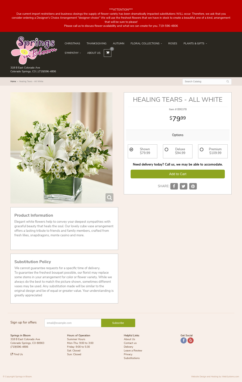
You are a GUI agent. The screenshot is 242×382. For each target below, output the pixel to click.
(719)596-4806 (47, 71)
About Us (94, 53)
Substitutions (132, 358)
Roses (172, 43)
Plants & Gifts (194, 43)
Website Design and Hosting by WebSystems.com (215, 376)
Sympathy (71, 53)
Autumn (118, 43)
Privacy (128, 354)
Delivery (128, 347)
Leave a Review (133, 350)
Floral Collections (145, 43)
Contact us (130, 343)
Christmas (72, 43)
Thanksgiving (96, 43)
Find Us (16, 354)
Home (13, 81)
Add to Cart (177, 174)
